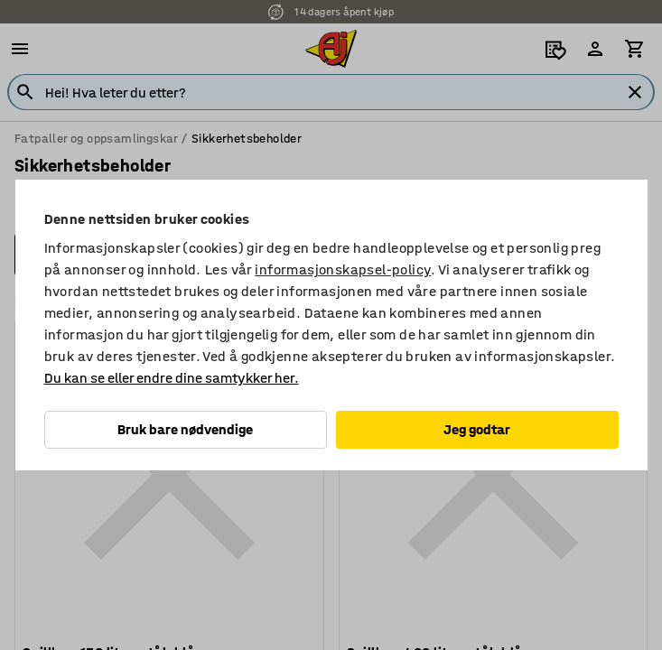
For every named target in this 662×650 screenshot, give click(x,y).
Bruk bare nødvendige (185, 429)
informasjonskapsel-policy (343, 269)
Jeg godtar (476, 429)
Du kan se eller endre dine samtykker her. (171, 377)
